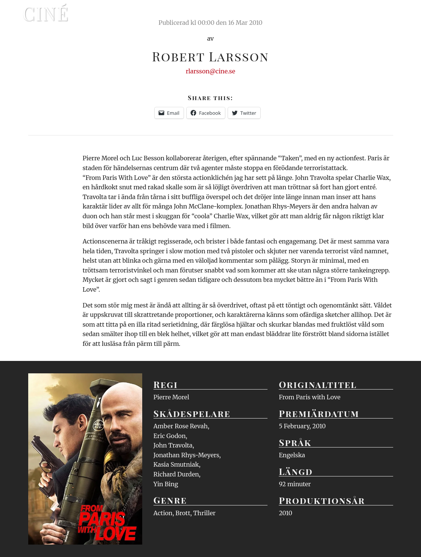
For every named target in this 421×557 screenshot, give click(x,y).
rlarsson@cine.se (210, 71)
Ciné (46, 13)
